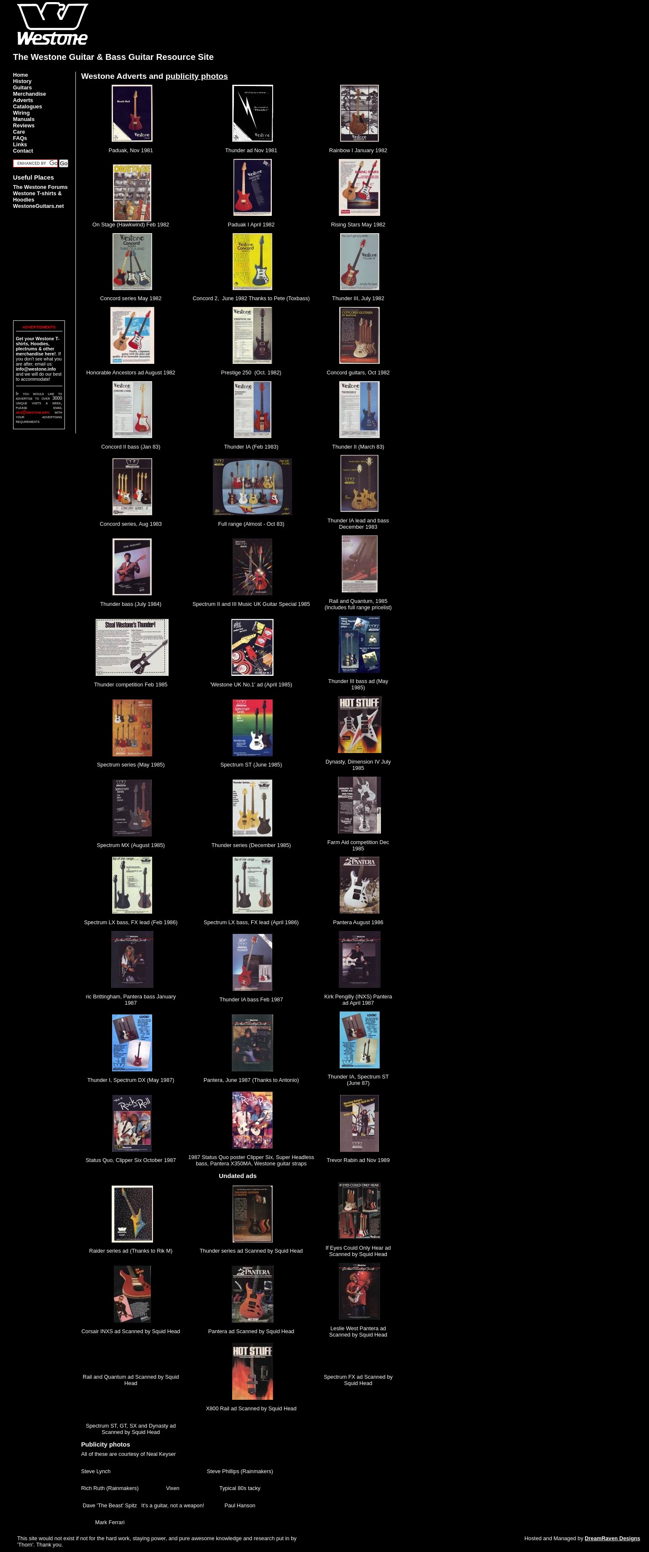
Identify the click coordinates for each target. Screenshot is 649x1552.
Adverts (23, 100)
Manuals (24, 119)
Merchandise (29, 94)
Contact (23, 151)
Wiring (21, 113)
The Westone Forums (40, 187)
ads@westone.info (33, 412)
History (22, 81)
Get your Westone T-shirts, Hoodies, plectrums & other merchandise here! (37, 346)
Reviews (24, 125)
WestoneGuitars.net (38, 206)
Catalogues (27, 106)
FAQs (20, 138)
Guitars (22, 87)
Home (20, 75)
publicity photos (197, 76)
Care (19, 132)
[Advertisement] (482, 19)
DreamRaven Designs (613, 1538)
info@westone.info (36, 368)
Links (20, 144)
